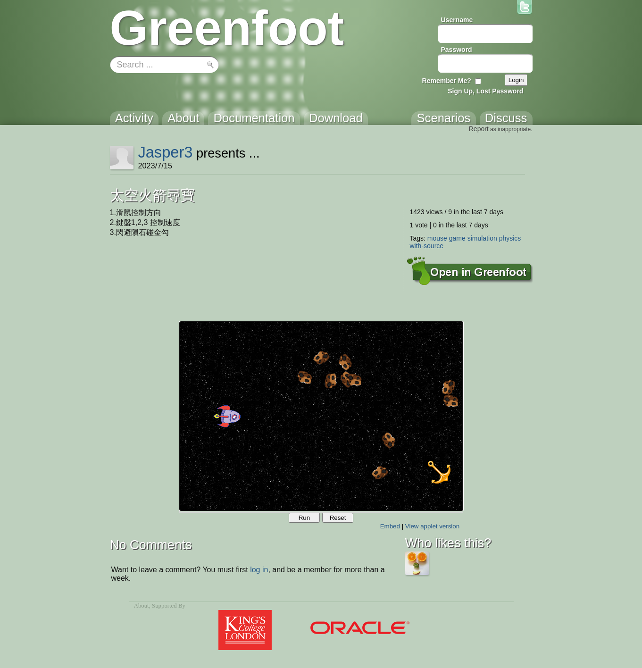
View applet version (432, 526)
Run (304, 517)
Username (457, 20)
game (457, 238)
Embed (390, 526)
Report (479, 129)
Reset (338, 517)
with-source (427, 246)
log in (259, 570)
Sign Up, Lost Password (485, 91)
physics (510, 238)
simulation (482, 238)
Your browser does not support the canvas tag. (321, 416)
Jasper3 (165, 152)
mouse (437, 238)
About (141, 605)
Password (456, 49)
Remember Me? (446, 80)
